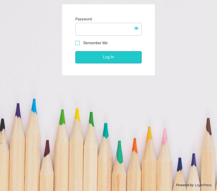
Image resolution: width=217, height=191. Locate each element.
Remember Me (91, 43)
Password (83, 19)
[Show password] (136, 28)
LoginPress (203, 185)
